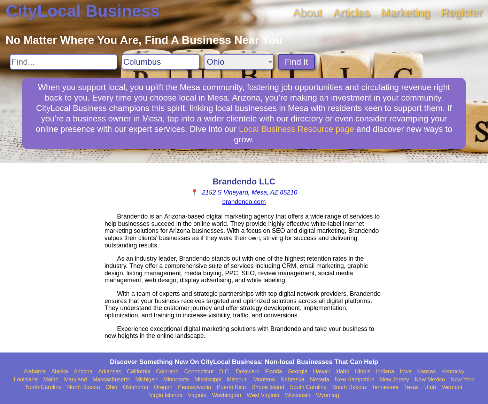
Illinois (362, 371)
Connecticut (199, 371)
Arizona (82, 371)
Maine (51, 379)
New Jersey (394, 379)
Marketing (405, 12)
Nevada (319, 379)
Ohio (111, 387)
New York (462, 379)
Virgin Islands (166, 395)
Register (461, 12)
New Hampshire (354, 379)
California (138, 371)
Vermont (452, 387)
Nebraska (292, 379)
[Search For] (63, 62)
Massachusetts (111, 379)
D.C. (224, 371)
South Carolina (308, 387)
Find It (296, 61)
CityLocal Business (83, 11)
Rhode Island (267, 387)
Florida (273, 371)
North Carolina (44, 387)
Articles (351, 12)
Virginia (197, 395)
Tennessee (385, 387)
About (307, 12)
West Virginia (263, 395)
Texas (411, 387)
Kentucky (452, 371)
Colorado (167, 371)
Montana (264, 379)
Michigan (146, 379)
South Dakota (349, 387)
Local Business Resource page (296, 129)
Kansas (426, 371)
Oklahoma (135, 387)
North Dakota (83, 387)
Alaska (59, 371)
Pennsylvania (194, 387)
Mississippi (207, 379)
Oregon (163, 387)
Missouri (237, 379)
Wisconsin (297, 395)
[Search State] (239, 62)
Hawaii (321, 371)
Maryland (75, 379)
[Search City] (161, 62)
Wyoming (327, 395)
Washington (226, 395)
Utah (430, 387)
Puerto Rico (231, 387)
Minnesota (176, 379)
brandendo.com (244, 201)
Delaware (248, 371)
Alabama (35, 371)
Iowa (406, 371)
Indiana (385, 371)
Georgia (298, 371)
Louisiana (26, 379)
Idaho (342, 371)
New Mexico (430, 379)
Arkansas (110, 371)
